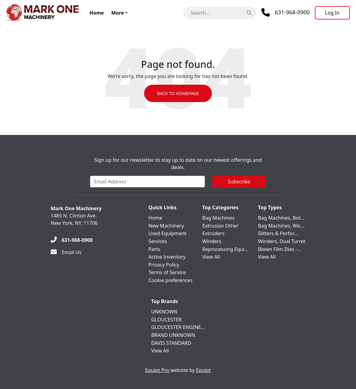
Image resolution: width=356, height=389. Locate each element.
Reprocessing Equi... (225, 249)
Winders (211, 241)
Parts (154, 249)
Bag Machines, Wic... (281, 225)
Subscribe (239, 181)
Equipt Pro (157, 370)
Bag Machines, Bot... (281, 217)
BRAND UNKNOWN (173, 335)
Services (157, 241)
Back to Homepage (178, 93)
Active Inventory (167, 256)
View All (211, 256)
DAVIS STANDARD (171, 343)
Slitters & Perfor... (277, 233)
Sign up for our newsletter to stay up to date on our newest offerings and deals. (178, 164)
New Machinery (166, 225)
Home (96, 12)
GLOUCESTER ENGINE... (178, 327)
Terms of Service (167, 272)
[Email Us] (66, 252)
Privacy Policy (163, 264)
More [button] (117, 12)
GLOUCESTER (166, 319)
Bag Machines (218, 217)
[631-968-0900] (72, 240)
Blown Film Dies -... (279, 249)
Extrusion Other (220, 225)
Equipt (203, 370)
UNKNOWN (164, 311)
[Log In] (332, 12)
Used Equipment (167, 233)
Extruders (213, 233)
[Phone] (285, 12)
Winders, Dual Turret (281, 241)
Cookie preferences (170, 280)
